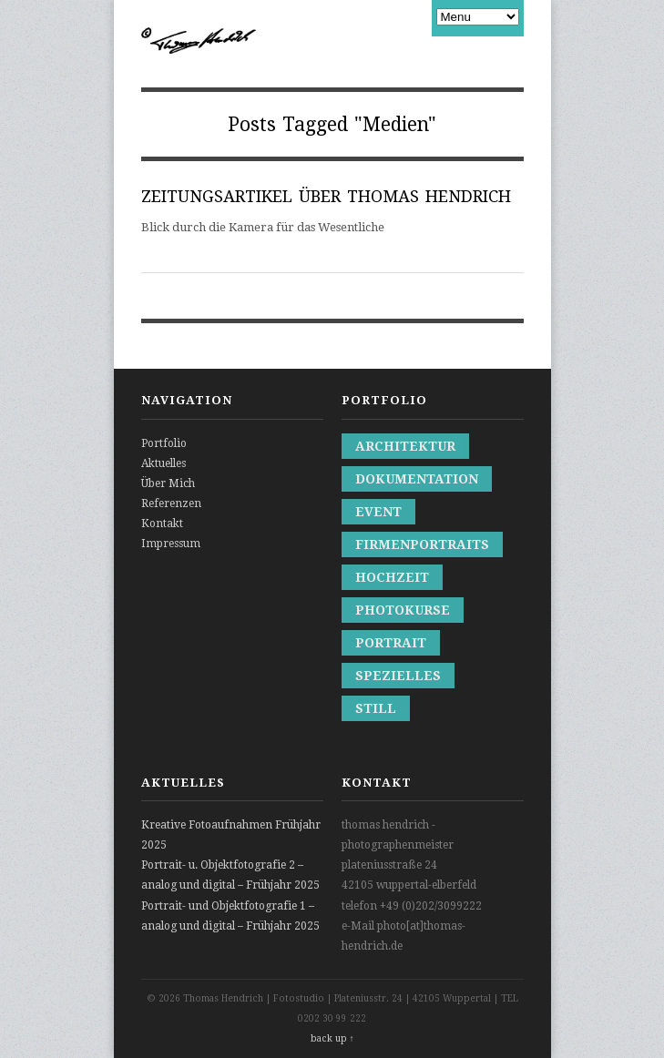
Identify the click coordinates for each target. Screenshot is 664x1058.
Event (378, 511)
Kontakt (162, 523)
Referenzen (171, 503)
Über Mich (168, 483)
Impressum (170, 543)
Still (375, 708)
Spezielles (398, 675)
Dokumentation (416, 479)
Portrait (390, 643)
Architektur (405, 446)
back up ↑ (332, 1038)
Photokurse (402, 610)
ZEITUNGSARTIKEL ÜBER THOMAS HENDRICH (326, 196)
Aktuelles (163, 463)
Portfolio (164, 443)
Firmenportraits (422, 544)
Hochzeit (392, 577)
